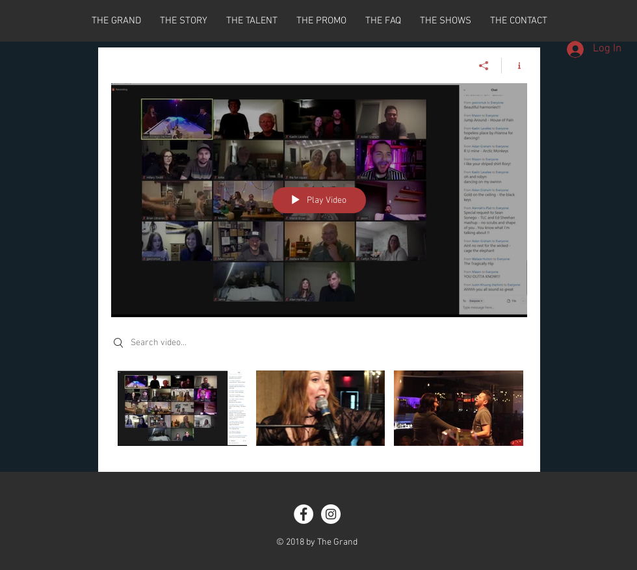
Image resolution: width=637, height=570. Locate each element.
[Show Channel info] (514, 65)
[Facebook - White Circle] (303, 514)
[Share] (484, 65)
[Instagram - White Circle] (331, 514)
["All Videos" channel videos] (319, 411)
